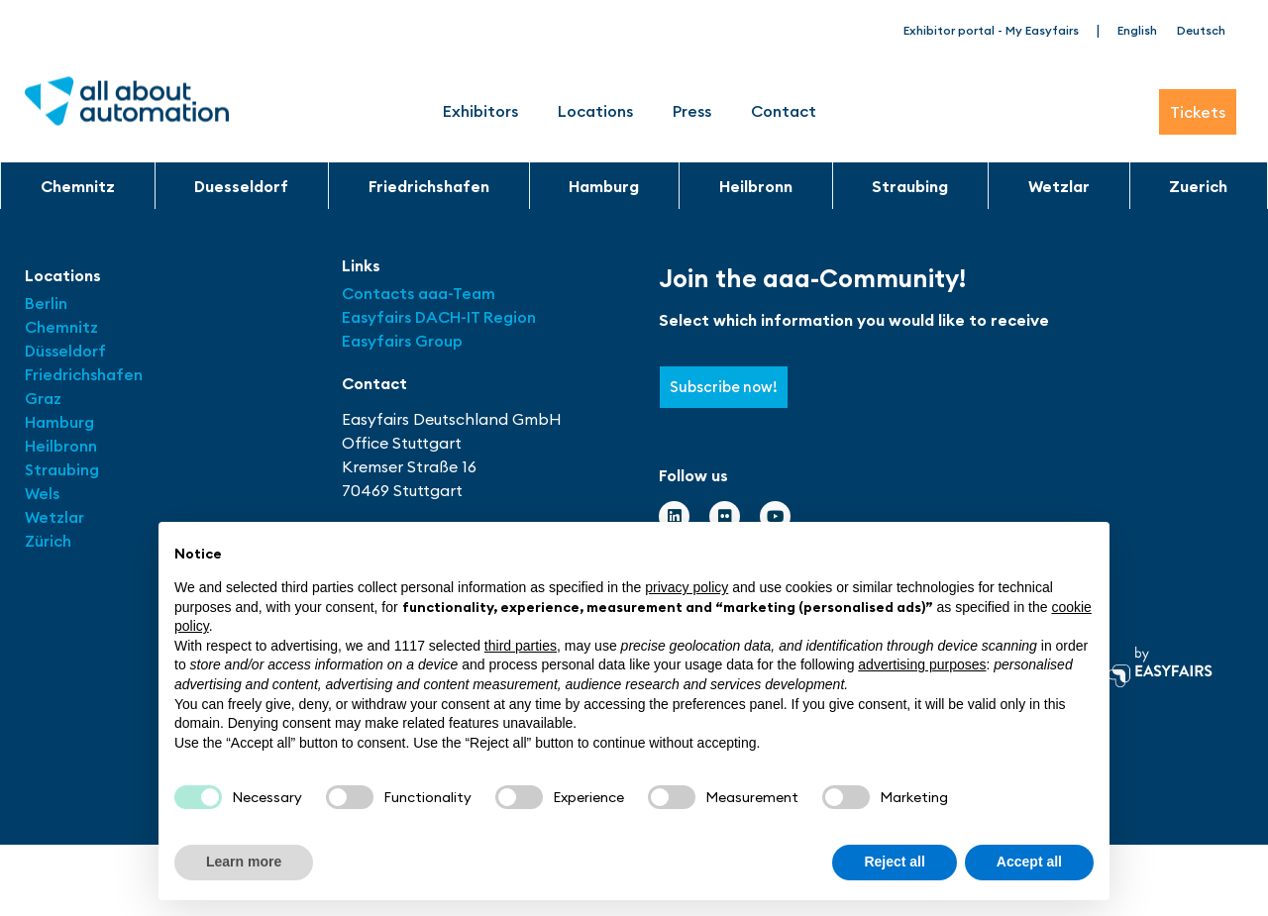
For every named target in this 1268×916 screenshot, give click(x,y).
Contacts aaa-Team (418, 293)
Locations (595, 111)
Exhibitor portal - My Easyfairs (991, 30)
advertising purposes (922, 664)
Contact (783, 111)
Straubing (910, 186)
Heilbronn (755, 186)
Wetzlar (1059, 186)
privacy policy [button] (686, 587)
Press (692, 111)
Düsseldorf (67, 350)
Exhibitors (480, 111)
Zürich (48, 541)
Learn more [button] (243, 861)
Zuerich (1198, 186)
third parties (520, 646)
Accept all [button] (1029, 861)
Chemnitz (78, 186)
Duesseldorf (241, 186)
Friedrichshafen (429, 186)
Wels (42, 493)
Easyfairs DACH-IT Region (439, 317)
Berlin (46, 303)
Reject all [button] (894, 861)
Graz (43, 398)
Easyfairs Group (402, 341)
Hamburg (604, 186)
